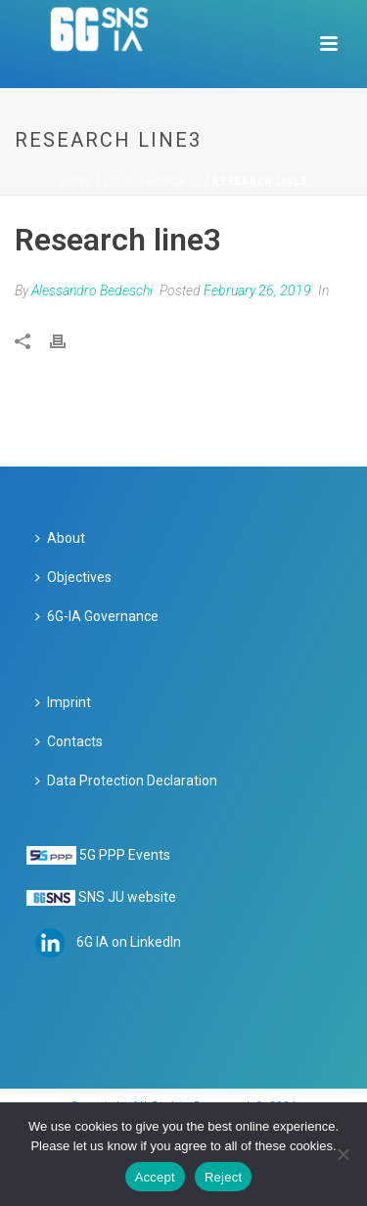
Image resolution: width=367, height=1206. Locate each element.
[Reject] (342, 1154)
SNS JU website (127, 897)
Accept (155, 1177)
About (60, 538)
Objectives (73, 577)
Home (76, 181)
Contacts (69, 741)
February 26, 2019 (257, 290)
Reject (223, 1177)
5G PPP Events (124, 855)
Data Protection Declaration (126, 780)
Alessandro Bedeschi (92, 290)
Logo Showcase (153, 181)
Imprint (63, 702)
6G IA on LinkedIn (128, 942)
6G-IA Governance (97, 616)
